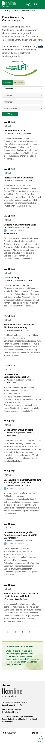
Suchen (10, 114)
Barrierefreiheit (26, 719)
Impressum (6, 716)
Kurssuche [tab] (7, 82)
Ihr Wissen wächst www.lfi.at (20, 646)
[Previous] (12, 632)
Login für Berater (25, 716)
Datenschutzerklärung (10, 719)
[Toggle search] (35, 4)
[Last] (36, 632)
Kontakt (15, 716)
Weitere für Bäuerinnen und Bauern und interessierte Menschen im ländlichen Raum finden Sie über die (22, 658)
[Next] (32, 632)
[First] (8, 632)
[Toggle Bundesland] (28, 4)
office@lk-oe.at (12, 712)
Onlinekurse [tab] (19, 82)
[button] (41, 4)
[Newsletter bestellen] (9, 733)
